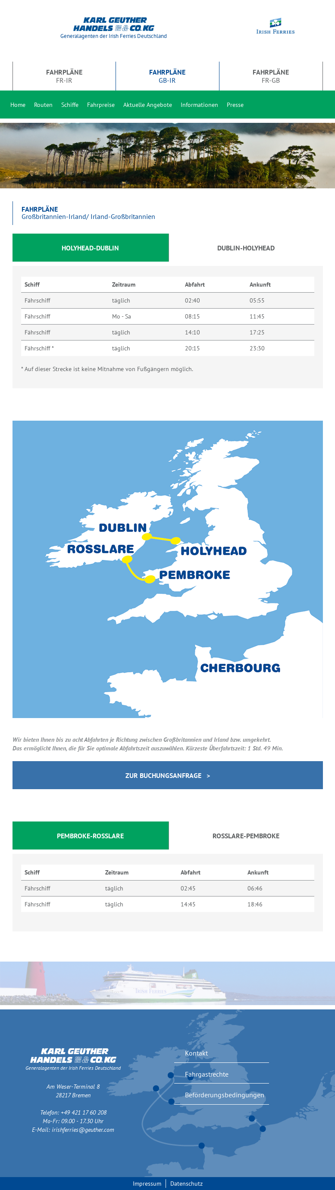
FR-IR (64, 76)
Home (17, 105)
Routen (43, 105)
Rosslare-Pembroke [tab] (246, 835)
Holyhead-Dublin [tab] (90, 248)
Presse (235, 105)
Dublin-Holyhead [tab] (246, 248)
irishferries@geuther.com (83, 1130)
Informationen (199, 105)
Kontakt (196, 1053)
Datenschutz (186, 1183)
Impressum (147, 1183)
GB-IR (167, 76)
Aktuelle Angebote (147, 105)
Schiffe (69, 105)
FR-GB (271, 76)
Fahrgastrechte (207, 1074)
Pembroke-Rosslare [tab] (90, 835)
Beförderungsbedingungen (224, 1094)
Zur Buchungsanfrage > (167, 775)
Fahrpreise (101, 105)
